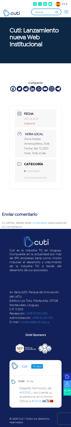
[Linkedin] (32, 89)
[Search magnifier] (56, 12)
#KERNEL (26, 392)
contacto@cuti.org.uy (35, 322)
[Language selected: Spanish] (61, 3)
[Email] (45, 89)
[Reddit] (26, 89)
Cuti (21, 381)
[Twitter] (19, 89)
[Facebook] (13, 89)
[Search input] (44, 12)
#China (36, 401)
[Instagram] (52, 89)
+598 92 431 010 (42, 317)
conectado (40, 222)
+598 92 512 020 (37, 313)
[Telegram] (58, 89)
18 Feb (30, 381)
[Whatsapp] (39, 89)
